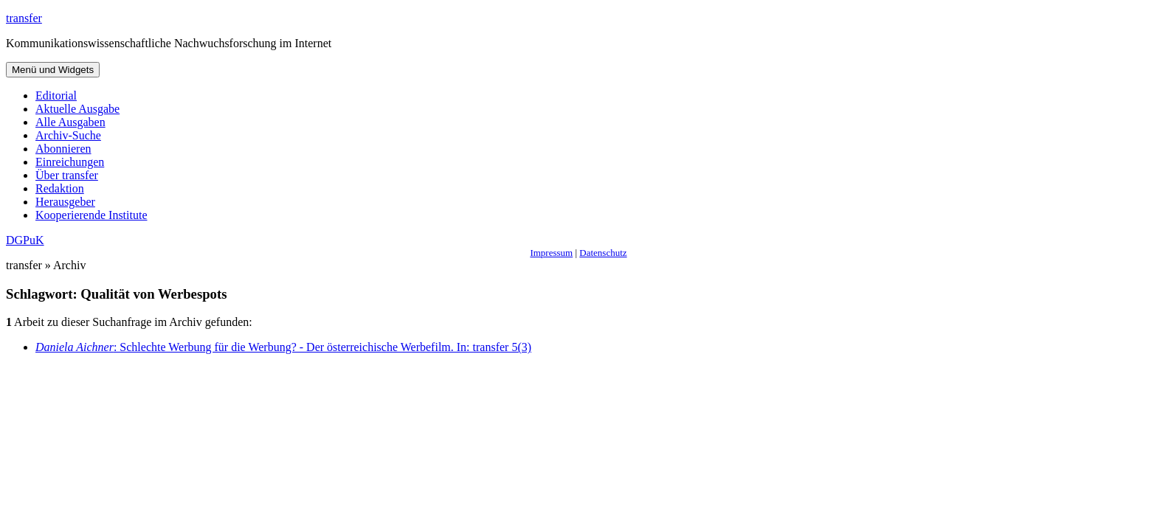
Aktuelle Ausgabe (77, 109)
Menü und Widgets (53, 69)
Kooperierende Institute (91, 215)
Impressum (551, 252)
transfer (24, 18)
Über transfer (66, 175)
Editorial (56, 95)
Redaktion (59, 188)
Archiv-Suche (68, 135)
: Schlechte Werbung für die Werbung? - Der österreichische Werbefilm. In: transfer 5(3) (283, 347)
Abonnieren (63, 148)
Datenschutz (602, 252)
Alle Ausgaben (70, 122)
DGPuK (25, 240)
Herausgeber (65, 201)
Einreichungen (69, 162)
